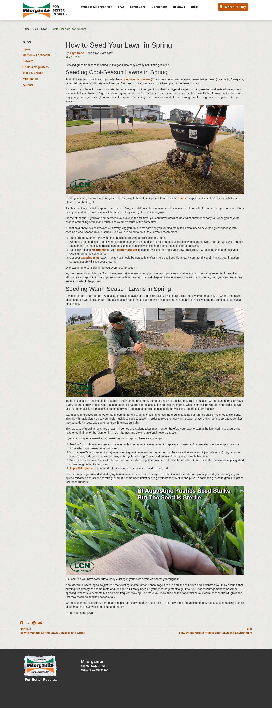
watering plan (90, 257)
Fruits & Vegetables (36, 67)
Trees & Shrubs (33, 72)
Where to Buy (233, 7)
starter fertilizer (127, 249)
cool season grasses (136, 79)
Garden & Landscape (37, 55)
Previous (25, 629)
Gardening (159, 7)
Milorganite (30, 78)
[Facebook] (21, 623)
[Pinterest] (34, 623)
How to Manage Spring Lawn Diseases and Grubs (52, 632)
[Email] (40, 623)
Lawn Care (138, 7)
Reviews (179, 7)
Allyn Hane (76, 53)
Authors (28, 84)
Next (249, 629)
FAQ (121, 7)
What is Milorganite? (96, 7)
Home (26, 29)
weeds (182, 198)
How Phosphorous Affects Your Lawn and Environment (215, 632)
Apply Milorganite (81, 468)
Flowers (28, 61)
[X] (27, 623)
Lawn (44, 29)
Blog (194, 7)
